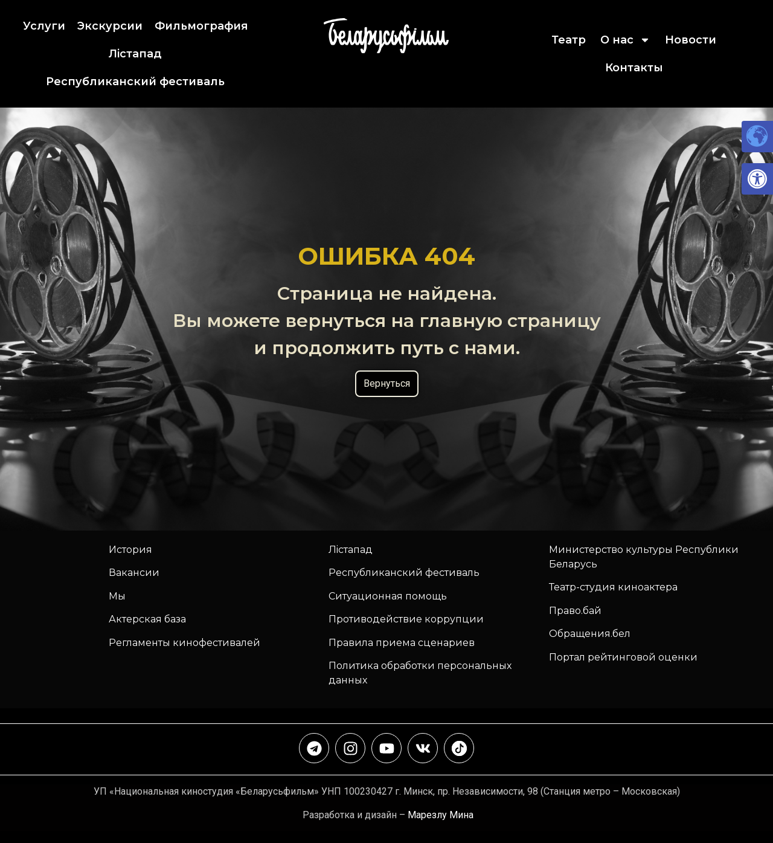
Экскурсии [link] (110, 26)
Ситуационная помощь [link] (388, 596)
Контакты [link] (634, 67)
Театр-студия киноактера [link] (613, 587)
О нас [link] (625, 39)
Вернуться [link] (387, 383)
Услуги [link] (44, 26)
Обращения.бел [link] (589, 633)
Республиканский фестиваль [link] (135, 81)
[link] (757, 179)
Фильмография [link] (201, 26)
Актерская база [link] (147, 619)
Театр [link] (568, 40)
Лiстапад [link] (135, 53)
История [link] (130, 549)
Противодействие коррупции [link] (406, 619)
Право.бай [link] (575, 610)
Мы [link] (117, 596)
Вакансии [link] (134, 572)
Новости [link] (690, 40)
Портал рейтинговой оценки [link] (623, 657)
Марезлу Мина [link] (440, 815)
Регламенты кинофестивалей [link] (184, 642)
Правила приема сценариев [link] (402, 642)
